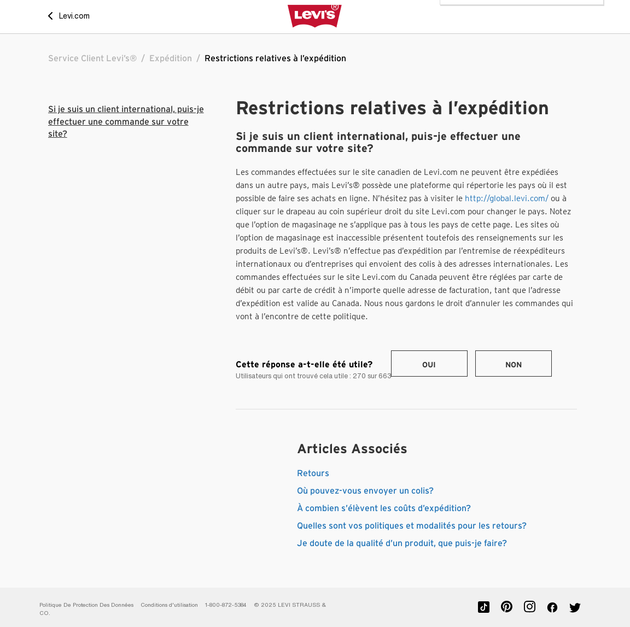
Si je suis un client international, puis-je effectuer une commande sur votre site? (126, 121)
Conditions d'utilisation (169, 605)
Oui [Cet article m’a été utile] (429, 365)
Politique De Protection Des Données (86, 605)
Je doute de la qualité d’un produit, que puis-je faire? (402, 543)
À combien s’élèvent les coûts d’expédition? (384, 508)
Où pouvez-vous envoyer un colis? (365, 491)
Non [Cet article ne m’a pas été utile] (513, 365)
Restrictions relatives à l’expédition (275, 58)
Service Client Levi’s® (92, 58)
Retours (313, 473)
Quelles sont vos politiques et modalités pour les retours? (412, 525)
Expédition (170, 58)
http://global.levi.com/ (507, 198)
